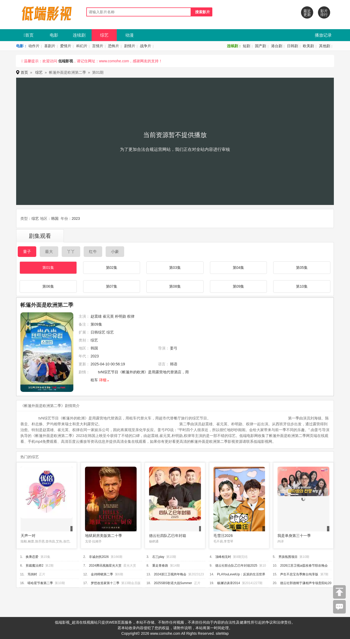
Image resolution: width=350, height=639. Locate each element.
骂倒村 (32, 574)
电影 (54, 35)
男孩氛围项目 (288, 557)
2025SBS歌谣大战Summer (173, 583)
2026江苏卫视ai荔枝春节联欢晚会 (304, 565)
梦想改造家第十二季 (105, 583)
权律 (130, 316)
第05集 (302, 267)
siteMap (222, 633)
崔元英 (108, 316)
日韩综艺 (98, 332)
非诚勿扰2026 (99, 557)
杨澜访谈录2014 (228, 583)
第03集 (175, 267)
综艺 (104, 35)
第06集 (48, 286)
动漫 (129, 35)
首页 (29, 35)
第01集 (48, 267)
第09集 (238, 286)
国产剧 (260, 46)
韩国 (55, 218)
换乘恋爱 (32, 557)
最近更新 (307, 13)
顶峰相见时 (223, 557)
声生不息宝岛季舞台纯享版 (299, 574)
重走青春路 (160, 565)
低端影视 (65, 61)
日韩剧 (292, 46)
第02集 (112, 267)
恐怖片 (113, 46)
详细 (102, 380)
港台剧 (276, 46)
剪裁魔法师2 (34, 565)
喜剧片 (49, 46)
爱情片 (65, 46)
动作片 (33, 46)
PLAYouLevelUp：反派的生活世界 (241, 574)
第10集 (302, 286)
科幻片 (81, 46)
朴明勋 (120, 316)
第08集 (175, 286)
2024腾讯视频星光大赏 (105, 565)
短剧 (246, 46)
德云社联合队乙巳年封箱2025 (236, 565)
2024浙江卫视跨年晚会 (170, 574)
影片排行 (324, 13)
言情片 (97, 46)
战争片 (145, 46)
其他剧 (324, 46)
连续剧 (79, 35)
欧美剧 (308, 46)
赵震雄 (96, 316)
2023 (76, 218)
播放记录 (323, 35)
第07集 (112, 286)
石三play (158, 557)
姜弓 (173, 348)
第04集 (238, 267)
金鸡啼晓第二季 (102, 574)
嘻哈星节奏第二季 (40, 583)
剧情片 (129, 46)
